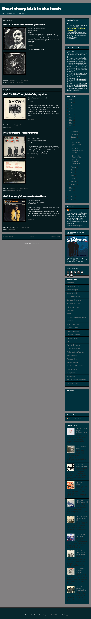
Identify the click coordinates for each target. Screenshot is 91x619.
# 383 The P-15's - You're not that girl (81, 518)
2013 (71, 129)
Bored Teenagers (72, 290)
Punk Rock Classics (73, 345)
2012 (71, 188)
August (73, 167)
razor (71, 210)
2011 (71, 191)
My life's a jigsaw (72, 328)
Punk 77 (69, 342)
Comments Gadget (73, 418)
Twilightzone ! (71, 373)
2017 (71, 117)
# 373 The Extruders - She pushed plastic (81, 552)
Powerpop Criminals (73, 335)
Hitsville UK (70, 310)
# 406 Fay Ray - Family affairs (20, 132)
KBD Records (71, 314)
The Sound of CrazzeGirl (75, 366)
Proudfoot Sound (72, 338)
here (56, 215)
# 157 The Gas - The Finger (81, 535)
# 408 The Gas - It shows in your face (24, 24)
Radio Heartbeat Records (75, 352)
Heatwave (43, 154)
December (74, 131)
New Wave (11, 191)
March (73, 178)
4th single (54, 40)
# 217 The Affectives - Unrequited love (81, 588)
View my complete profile (75, 226)
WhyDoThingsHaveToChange (76, 380)
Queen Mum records (73, 348)
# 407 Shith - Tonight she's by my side (25, 94)
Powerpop (11, 82)
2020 (71, 108)
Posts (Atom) (36, 243)
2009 (71, 196)
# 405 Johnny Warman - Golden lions (24, 196)
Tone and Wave (72, 369)
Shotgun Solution (72, 362)
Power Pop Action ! (73, 331)
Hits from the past (73, 307)
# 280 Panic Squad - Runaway (81, 465)
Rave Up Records (73, 355)
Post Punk (19, 191)
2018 (71, 114)
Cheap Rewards (72, 293)
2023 (71, 100)
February (74, 181)
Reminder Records (73, 359)
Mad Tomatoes (81, 418)
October (74, 137)
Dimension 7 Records (74, 300)
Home (32, 237)
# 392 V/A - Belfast (79, 483)
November (74, 134)
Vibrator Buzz (71, 376)
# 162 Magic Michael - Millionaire (80, 570)
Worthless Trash (72, 383)
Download (31, 45)
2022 (71, 103)
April (72, 176)
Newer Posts (8, 237)
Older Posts (56, 237)
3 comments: (24, 188)
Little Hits (70, 321)
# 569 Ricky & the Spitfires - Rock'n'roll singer (81, 430)
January (74, 184)
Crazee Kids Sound (73, 296)
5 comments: (24, 80)
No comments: (24, 125)
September (75, 140)
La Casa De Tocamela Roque (76, 317)
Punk (16, 82)
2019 (71, 111)
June (72, 173)
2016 (71, 120)
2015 (71, 123)
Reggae (21, 82)
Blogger (66, 615)
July (72, 170)
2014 (71, 126)
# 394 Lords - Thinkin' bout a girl (82, 501)
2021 (71, 105)
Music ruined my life (73, 324)
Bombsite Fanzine (73, 286)
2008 (71, 199)
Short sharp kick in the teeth (31, 8)
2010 (71, 194)
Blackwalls (70, 283)
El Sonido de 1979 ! (73, 303)
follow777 (53, 615)
